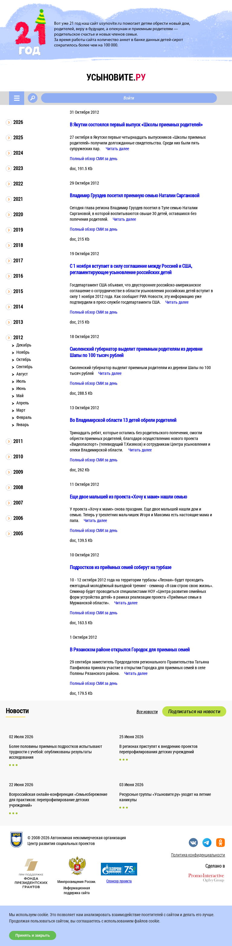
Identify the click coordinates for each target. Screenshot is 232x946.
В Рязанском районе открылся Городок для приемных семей (130, 649)
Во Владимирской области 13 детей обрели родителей (123, 420)
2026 (18, 122)
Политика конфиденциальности (198, 855)
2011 (18, 441)
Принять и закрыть (32, 935)
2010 (18, 456)
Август (22, 374)
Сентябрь (24, 366)
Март (20, 410)
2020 (18, 214)
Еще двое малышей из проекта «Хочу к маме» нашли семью (128, 496)
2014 (18, 306)
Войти (129, 98)
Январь (22, 424)
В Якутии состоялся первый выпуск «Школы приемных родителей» (136, 124)
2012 (18, 337)
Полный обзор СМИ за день (94, 158)
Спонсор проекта (119, 880)
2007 (18, 502)
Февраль (24, 417)
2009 (18, 472)
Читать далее (117, 148)
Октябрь (23, 359)
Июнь (21, 388)
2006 (18, 518)
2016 (18, 276)
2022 (18, 183)
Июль (21, 381)
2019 (18, 229)
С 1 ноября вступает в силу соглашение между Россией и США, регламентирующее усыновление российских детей (131, 269)
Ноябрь (23, 352)
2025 (18, 137)
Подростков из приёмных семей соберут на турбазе (120, 567)
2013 (18, 322)
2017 (18, 260)
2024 (18, 153)
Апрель (22, 403)
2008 (18, 487)
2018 (18, 245)
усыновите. (116, 77)
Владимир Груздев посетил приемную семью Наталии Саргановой (134, 195)
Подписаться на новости (194, 711)
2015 (18, 291)
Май (20, 395)
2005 (18, 533)
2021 (18, 199)
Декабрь (23, 345)
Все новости (147, 711)
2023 (18, 168)
